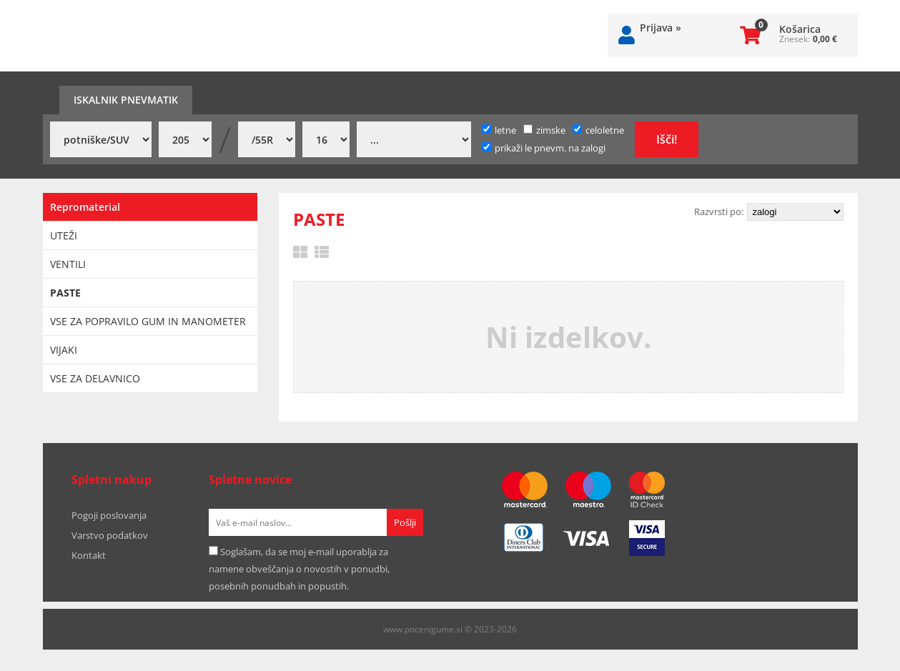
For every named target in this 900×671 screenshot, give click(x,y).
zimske (544, 130)
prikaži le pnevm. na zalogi (550, 147)
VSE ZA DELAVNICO (95, 378)
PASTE (65, 292)
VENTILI (68, 264)
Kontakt (88, 555)
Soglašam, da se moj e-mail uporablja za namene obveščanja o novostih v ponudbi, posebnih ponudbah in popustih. (299, 568)
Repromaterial (85, 207)
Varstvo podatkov (109, 535)
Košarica (800, 29)
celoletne (598, 130)
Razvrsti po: (718, 211)
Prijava (660, 27)
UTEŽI (63, 235)
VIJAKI (63, 350)
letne (499, 130)
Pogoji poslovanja (109, 515)
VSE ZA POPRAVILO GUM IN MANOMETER (148, 321)
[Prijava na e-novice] (405, 522)
